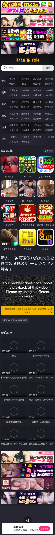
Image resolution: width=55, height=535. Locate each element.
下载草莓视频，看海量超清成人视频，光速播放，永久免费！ (28, 310)
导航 (3, 139)
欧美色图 (37, 113)
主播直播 (37, 95)
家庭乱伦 (25, 125)
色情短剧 (25, 141)
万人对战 (37, 78)
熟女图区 (37, 118)
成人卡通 (37, 102)
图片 (3, 115)
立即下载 (44, 528)
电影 (3, 104)
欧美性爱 (49, 102)
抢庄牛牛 (49, 83)
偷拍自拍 (25, 102)
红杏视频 (14, 141)
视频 (3, 92)
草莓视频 (37, 136)
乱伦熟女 (37, 106)
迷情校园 (14, 130)
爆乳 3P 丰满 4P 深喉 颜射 (15, 320)
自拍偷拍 (25, 90)
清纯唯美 (25, 118)
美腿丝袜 (14, 118)
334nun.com (27, 60)
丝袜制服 (25, 95)
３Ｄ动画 (49, 90)
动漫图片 (49, 113)
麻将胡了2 (13, 83)
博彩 (3, 80)
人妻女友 (37, 125)
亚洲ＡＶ (14, 90)
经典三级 (25, 106)
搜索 (48, 68)
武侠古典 (49, 125)
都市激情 (14, 125)
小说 (3, 127)
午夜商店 (25, 136)
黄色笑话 (37, 130)
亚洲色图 (25, 113)
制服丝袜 (14, 106)
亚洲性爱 (14, 102)
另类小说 (25, 130)
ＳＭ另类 (49, 95)
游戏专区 (49, 78)
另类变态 (49, 106)
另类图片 (49, 118)
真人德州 (25, 78)
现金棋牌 (37, 83)
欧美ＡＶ (37, 90)
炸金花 (25, 83)
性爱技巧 (49, 130)
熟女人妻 (14, 95)
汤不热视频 (49, 136)
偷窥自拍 (14, 113)
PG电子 (13, 78)
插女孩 (14, 136)
